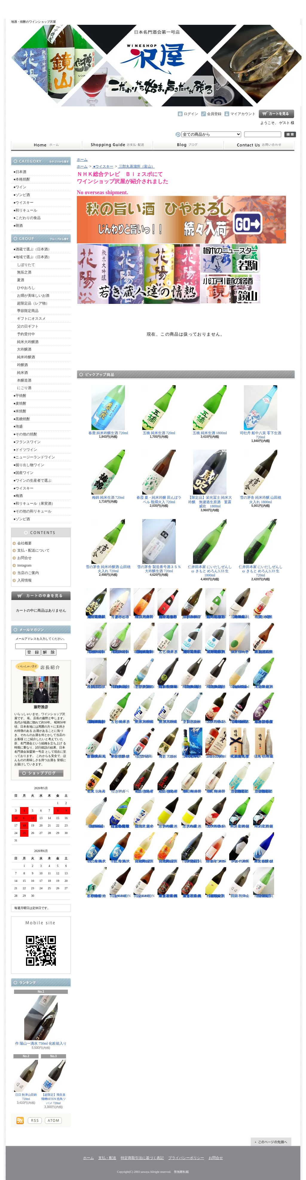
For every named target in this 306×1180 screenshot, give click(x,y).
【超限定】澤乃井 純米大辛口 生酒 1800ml (263, 673)
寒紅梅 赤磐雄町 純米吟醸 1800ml (191, 777)
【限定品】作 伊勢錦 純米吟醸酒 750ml (191, 847)
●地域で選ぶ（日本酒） (32, 257)
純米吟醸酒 (24, 357)
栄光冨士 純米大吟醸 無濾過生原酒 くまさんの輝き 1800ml (167, 882)
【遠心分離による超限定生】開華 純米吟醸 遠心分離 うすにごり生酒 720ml (120, 812)
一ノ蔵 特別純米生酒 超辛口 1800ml (239, 812)
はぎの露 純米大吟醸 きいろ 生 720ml (191, 812)
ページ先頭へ (271, 1142)
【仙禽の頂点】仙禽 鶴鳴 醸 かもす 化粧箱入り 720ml (239, 743)
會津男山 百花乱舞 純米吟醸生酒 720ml (167, 847)
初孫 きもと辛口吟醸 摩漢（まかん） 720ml (144, 777)
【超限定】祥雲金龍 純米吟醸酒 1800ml (263, 882)
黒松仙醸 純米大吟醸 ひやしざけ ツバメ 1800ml (263, 847)
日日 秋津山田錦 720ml (26, 1080)
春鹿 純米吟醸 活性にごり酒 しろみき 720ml (263, 603)
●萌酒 (18, 226)
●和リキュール (25, 210)
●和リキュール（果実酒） (34, 503)
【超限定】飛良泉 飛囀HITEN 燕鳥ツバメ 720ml (53, 1082)
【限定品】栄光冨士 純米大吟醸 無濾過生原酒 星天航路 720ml (192, 638)
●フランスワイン (27, 442)
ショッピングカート (276, 113)
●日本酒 (19, 172)
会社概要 (24, 543)
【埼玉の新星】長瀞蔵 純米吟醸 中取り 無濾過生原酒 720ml (167, 673)
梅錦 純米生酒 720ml (108, 475)
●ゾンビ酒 (21, 195)
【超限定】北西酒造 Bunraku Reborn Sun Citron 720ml (239, 673)
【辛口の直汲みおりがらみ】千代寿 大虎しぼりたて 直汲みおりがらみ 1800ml (263, 708)
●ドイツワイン (25, 450)
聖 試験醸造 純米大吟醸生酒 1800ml (144, 708)
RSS (35, 1120)
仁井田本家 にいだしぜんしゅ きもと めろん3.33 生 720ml (261, 548)
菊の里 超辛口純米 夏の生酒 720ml (144, 812)
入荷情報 (24, 580)
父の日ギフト (26, 326)
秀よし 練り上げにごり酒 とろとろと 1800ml (120, 603)
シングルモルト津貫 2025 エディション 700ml (215, 743)
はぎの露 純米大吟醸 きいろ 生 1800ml (167, 812)
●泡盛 (18, 426)
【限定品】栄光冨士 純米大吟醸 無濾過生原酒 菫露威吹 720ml (96, 603)
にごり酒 (22, 388)
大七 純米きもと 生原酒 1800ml (120, 708)
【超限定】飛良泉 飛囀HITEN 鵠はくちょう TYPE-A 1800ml (120, 673)
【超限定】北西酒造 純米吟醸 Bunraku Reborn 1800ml (239, 603)
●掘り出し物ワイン (28, 465)
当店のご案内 (28, 573)
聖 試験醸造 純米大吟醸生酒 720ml (167, 708)
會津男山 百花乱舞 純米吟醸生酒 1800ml (144, 847)
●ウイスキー (23, 203)
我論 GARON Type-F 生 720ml (144, 882)
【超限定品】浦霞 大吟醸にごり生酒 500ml (96, 673)
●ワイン (19, 187)
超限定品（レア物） (31, 303)
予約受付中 (24, 334)
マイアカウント (242, 114)
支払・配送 (107, 1158)
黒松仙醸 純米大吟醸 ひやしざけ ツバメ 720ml (120, 743)
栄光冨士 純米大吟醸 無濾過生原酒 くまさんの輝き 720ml (191, 882)
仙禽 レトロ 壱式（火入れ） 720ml (96, 777)
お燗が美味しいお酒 (31, 295)
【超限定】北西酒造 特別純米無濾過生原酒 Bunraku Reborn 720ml (144, 638)
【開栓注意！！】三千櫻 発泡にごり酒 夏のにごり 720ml (144, 673)
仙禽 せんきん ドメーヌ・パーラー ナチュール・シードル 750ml (239, 638)
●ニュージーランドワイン (34, 457)
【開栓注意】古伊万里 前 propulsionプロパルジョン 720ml (191, 603)
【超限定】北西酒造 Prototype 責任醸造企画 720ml (215, 882)
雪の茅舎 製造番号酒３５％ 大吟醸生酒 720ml (159, 546)
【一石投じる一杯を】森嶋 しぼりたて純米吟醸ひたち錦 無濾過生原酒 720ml (167, 603)
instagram (188, 145)
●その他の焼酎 (25, 434)
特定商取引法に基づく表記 (142, 1158)
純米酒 (20, 373)
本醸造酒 (22, 380)
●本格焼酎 (21, 179)
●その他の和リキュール (32, 511)
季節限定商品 (26, 311)
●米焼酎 (19, 411)
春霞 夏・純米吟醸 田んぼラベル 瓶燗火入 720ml (159, 477)
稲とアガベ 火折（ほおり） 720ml (167, 743)
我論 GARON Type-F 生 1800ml (120, 882)
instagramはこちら (41, 773)
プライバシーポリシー (186, 1158)
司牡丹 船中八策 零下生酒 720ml (260, 412)
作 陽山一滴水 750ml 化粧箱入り (41, 1020)
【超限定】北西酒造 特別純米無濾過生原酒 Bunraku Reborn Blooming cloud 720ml (96, 708)
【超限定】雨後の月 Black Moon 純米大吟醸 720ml (120, 638)
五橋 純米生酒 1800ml (210, 410)
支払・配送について (117, 145)
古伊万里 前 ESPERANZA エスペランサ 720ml (215, 708)
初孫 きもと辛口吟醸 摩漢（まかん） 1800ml (167, 777)
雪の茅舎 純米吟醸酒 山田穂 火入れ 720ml (108, 546)
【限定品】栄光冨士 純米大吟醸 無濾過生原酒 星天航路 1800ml (215, 638)
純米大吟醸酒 (26, 342)
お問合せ (259, 145)
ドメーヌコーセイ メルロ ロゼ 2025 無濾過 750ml (215, 847)
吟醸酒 (20, 365)
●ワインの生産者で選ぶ (32, 480)
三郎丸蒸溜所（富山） (136, 166)
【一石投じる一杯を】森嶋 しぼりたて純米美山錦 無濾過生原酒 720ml (215, 603)
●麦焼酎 (19, 403)
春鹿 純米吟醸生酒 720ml (108, 410)
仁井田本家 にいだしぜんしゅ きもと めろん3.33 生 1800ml (210, 548)
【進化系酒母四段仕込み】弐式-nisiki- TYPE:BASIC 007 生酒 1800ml (239, 708)
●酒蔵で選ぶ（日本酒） (32, 249)
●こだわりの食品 (27, 218)
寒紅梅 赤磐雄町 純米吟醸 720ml (215, 777)
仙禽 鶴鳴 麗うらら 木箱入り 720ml (263, 743)
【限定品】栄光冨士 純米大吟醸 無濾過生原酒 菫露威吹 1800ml (210, 479)
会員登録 (214, 114)
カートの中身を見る (41, 595)
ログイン (191, 114)
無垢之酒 (22, 272)
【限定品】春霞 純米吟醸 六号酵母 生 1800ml (144, 603)
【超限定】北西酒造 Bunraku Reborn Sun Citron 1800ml (96, 812)
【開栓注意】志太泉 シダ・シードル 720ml (191, 708)
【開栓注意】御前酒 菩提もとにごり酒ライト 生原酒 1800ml (263, 777)
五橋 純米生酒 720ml (159, 410)
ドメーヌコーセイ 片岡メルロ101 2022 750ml (239, 847)
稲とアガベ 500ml (120, 777)
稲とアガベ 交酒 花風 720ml (144, 743)
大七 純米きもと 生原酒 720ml (167, 638)
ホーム (46, 145)
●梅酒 (18, 496)
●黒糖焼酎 (21, 419)
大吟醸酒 (22, 349)
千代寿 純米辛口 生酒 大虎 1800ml (96, 847)
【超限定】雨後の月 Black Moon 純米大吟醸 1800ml (96, 638)
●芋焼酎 (19, 396)
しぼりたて (24, 265)
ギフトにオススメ (29, 318)
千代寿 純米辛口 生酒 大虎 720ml (120, 847)
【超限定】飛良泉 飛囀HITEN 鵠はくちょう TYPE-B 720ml (215, 673)
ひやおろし (24, 288)
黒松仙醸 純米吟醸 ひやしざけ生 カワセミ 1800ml (96, 882)
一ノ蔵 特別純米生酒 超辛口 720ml (263, 812)
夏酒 (18, 280)
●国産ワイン (23, 473)
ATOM (53, 1120)
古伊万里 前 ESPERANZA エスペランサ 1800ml (215, 812)
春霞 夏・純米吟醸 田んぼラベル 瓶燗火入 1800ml (96, 743)
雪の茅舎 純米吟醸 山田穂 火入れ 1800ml (260, 477)
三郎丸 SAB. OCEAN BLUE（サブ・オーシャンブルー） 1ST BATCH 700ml (191, 743)
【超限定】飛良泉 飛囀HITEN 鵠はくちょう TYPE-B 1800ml (191, 673)
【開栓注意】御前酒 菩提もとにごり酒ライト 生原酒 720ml (239, 777)
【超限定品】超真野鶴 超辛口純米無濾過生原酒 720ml (263, 638)
